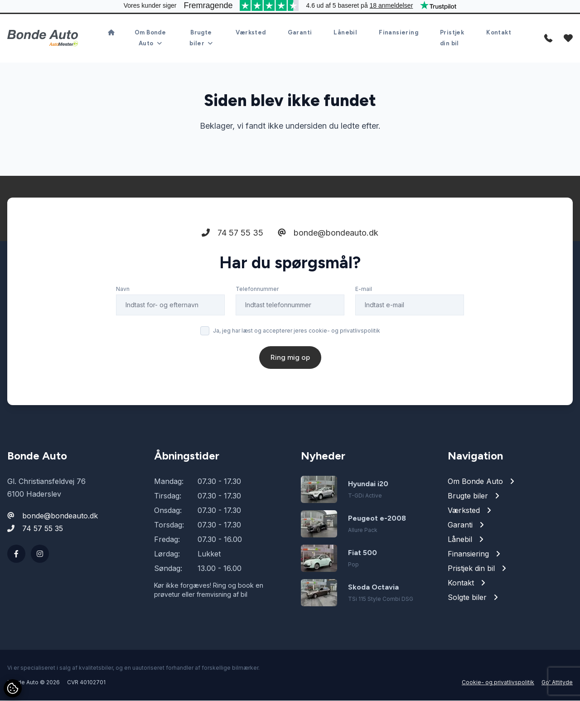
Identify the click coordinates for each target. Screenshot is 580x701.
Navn (123, 289)
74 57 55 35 (232, 233)
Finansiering (398, 32)
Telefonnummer (257, 289)
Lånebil (345, 32)
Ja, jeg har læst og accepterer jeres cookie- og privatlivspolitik (296, 331)
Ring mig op (290, 357)
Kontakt (498, 32)
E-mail (363, 289)
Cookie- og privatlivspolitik (498, 682)
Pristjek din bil (452, 38)
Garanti (300, 32)
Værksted (251, 32)
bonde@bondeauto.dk (328, 233)
